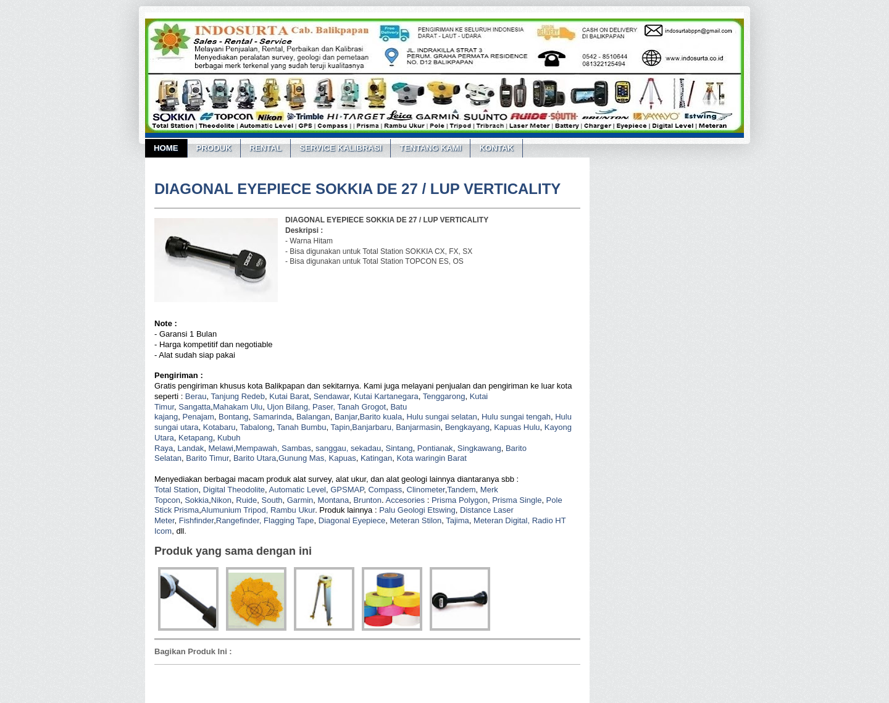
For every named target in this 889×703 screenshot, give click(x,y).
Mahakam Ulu (237, 406)
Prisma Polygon (460, 500)
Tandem (461, 489)
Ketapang (195, 437)
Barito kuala (381, 416)
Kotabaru (219, 427)
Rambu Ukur (292, 510)
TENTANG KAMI (430, 148)
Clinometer (426, 489)
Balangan (313, 416)
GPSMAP (347, 489)
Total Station (176, 489)
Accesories (405, 500)
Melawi (220, 448)
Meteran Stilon (415, 520)
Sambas (296, 448)
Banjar (346, 416)
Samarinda (272, 416)
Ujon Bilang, (288, 406)
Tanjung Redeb (238, 396)
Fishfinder (196, 520)
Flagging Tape (289, 520)
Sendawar (331, 396)
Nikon (221, 500)
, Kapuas (340, 458)
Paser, (323, 406)
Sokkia (197, 500)
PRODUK (214, 148)
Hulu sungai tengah (516, 416)
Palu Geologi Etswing (417, 510)
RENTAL (265, 148)
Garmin (300, 500)
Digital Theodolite (234, 489)
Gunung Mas (301, 458)
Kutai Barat (289, 396)
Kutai (363, 396)
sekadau (366, 448)
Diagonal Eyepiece (352, 520)
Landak (191, 448)
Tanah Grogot (361, 406)
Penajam (198, 416)
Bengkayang (467, 427)
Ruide (246, 500)
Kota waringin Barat (431, 458)
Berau (196, 396)
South (272, 500)
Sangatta (194, 406)
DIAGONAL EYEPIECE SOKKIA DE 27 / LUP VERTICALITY (357, 188)
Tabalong (256, 427)
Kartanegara (396, 396)
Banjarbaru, (372, 427)
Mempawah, (258, 448)
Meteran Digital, (502, 520)
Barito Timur (207, 458)
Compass (385, 489)
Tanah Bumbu (301, 427)
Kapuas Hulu (517, 427)
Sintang (398, 448)
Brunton (367, 500)
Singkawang (479, 448)
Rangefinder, (239, 520)
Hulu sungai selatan (441, 416)
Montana (333, 500)
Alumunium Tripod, (234, 510)
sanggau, (332, 448)
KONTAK (496, 148)
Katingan (376, 458)
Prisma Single (516, 500)
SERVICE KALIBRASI (340, 148)
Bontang (233, 416)
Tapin (340, 427)
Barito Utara (254, 458)
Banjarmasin (418, 427)
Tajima (457, 520)
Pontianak (435, 448)
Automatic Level (298, 489)
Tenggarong (444, 396)
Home (166, 148)
